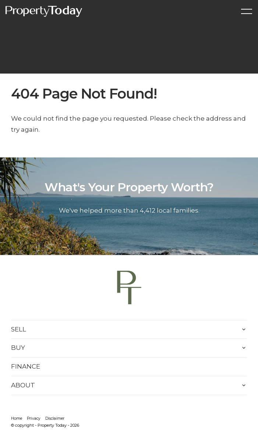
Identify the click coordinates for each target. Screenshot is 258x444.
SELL (18, 329)
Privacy (33, 418)
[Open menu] (246, 11)
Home (16, 418)
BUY (18, 347)
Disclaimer (54, 418)
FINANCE (25, 366)
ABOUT (23, 385)
